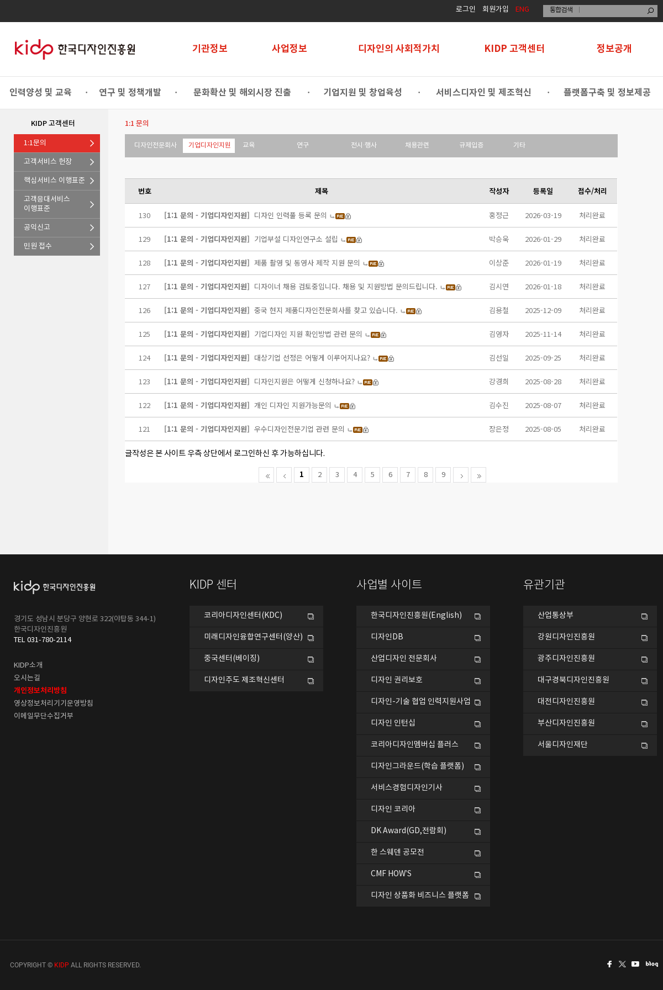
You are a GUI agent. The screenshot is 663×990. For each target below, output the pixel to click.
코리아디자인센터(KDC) (243, 615)
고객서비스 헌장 (48, 162)
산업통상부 (555, 615)
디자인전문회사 (155, 145)
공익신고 (37, 228)
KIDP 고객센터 (514, 49)
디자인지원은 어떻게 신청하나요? (304, 381)
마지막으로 (478, 475)
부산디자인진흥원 (566, 723)
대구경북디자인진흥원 (573, 680)
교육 (249, 145)
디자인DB (387, 637)
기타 (519, 145)
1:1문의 (35, 143)
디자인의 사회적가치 (399, 49)
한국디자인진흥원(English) (416, 615)
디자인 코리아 (393, 809)
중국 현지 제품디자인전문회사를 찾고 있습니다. (326, 310)
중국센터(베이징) (232, 658)
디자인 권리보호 (397, 680)
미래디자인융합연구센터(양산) (253, 637)
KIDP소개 (28, 665)
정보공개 (614, 49)
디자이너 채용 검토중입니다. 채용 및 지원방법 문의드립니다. (346, 286)
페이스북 (607, 964)
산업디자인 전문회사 (404, 658)
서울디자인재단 (563, 744)
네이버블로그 (654, 964)
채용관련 (417, 145)
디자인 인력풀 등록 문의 (290, 215)
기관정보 (210, 49)
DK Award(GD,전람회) (408, 831)
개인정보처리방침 (40, 690)
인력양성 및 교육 (40, 92)
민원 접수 (38, 246)
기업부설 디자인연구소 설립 (296, 239)
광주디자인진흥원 (566, 658)
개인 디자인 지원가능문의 (293, 405)
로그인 (466, 10)
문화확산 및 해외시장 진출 (242, 92)
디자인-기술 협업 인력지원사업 (421, 701)
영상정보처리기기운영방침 (53, 704)
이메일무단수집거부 (43, 716)
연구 (303, 145)
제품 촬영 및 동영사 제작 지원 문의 (307, 262)
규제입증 (471, 145)
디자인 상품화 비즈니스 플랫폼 (420, 895)
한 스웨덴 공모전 (397, 852)
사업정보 (289, 49)
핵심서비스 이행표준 (54, 181)
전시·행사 (364, 145)
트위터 (623, 964)
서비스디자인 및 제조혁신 (484, 92)
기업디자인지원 (209, 145)
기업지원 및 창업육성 (362, 92)
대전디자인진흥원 (566, 701)
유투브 (638, 964)
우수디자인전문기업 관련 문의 (299, 428)
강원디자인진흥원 (566, 637)
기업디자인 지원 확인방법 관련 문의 (308, 334)
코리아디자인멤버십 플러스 (415, 744)
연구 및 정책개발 (130, 92)
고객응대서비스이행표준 (47, 204)
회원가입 (495, 10)
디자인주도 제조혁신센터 (244, 680)
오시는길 (27, 678)
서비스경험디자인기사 (407, 787)
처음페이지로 (266, 475)
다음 (461, 475)
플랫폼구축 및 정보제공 (607, 92)
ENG (522, 10)
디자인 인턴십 (393, 723)
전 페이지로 (284, 475)
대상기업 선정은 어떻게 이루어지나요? (312, 357)
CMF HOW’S (391, 874)
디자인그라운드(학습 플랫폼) (417, 766)
